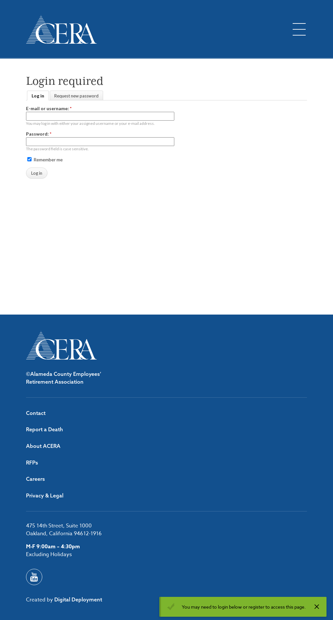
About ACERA (43, 446)
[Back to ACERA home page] (61, 29)
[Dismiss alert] (317, 607)
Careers (35, 479)
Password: (38, 134)
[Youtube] (34, 577)
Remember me (45, 159)
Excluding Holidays (49, 554)
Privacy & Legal (44, 495)
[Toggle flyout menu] (299, 29)
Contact (36, 413)
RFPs (32, 462)
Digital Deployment (78, 599)
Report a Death (44, 429)
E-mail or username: (49, 108)
